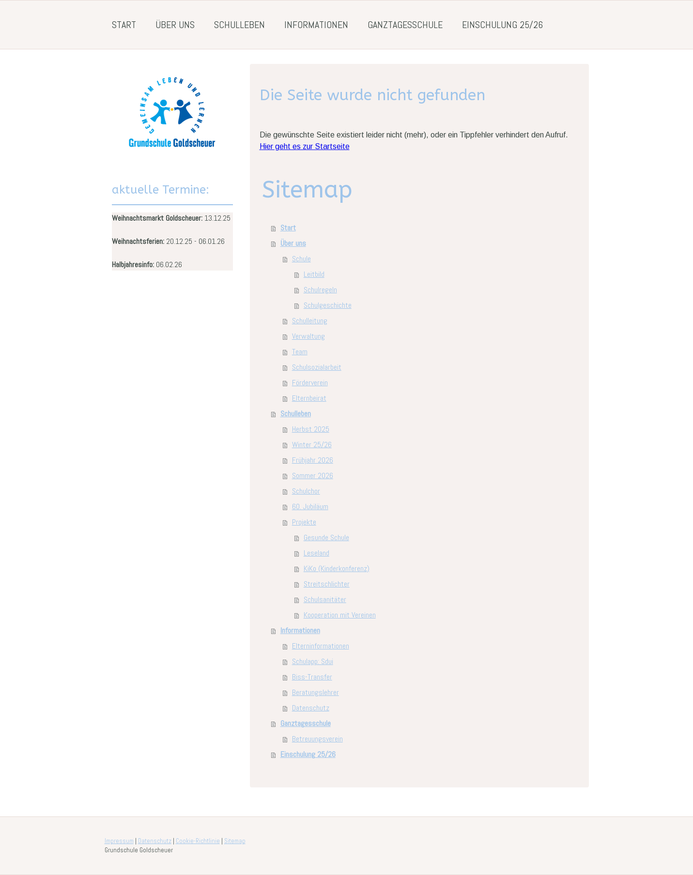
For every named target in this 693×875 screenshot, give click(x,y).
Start (124, 24)
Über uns (175, 24)
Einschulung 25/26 (502, 24)
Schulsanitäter (325, 599)
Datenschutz (310, 708)
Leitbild (314, 274)
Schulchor (306, 491)
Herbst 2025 (310, 429)
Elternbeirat (309, 398)
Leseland (316, 553)
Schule (301, 259)
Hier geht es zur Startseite (305, 146)
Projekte (304, 522)
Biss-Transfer (312, 677)
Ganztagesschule (405, 24)
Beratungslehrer (315, 692)
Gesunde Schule (326, 537)
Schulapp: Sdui (312, 661)
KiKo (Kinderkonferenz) (337, 568)
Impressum (119, 841)
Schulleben (239, 24)
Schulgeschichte (328, 305)
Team (300, 352)
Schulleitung (309, 321)
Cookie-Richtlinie (198, 841)
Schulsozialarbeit (316, 367)
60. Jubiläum (310, 506)
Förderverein (310, 382)
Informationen (316, 24)
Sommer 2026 (312, 475)
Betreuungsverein (317, 739)
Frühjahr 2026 (312, 460)
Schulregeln (320, 290)
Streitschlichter (327, 584)
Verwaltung (308, 336)
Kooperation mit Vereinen (340, 615)
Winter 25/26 (312, 444)
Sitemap (235, 841)
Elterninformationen (320, 646)
